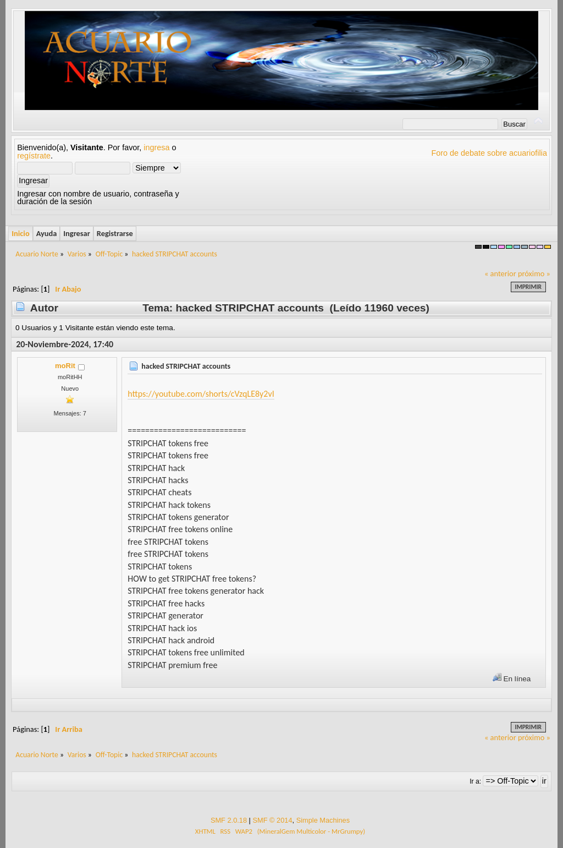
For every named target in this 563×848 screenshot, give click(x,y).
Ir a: (475, 781)
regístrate (34, 155)
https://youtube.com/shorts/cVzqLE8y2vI (201, 394)
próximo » (534, 273)
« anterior (500, 273)
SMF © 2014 (272, 820)
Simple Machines (323, 820)
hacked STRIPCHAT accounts (185, 366)
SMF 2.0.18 (229, 820)
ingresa (156, 147)
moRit (65, 366)
